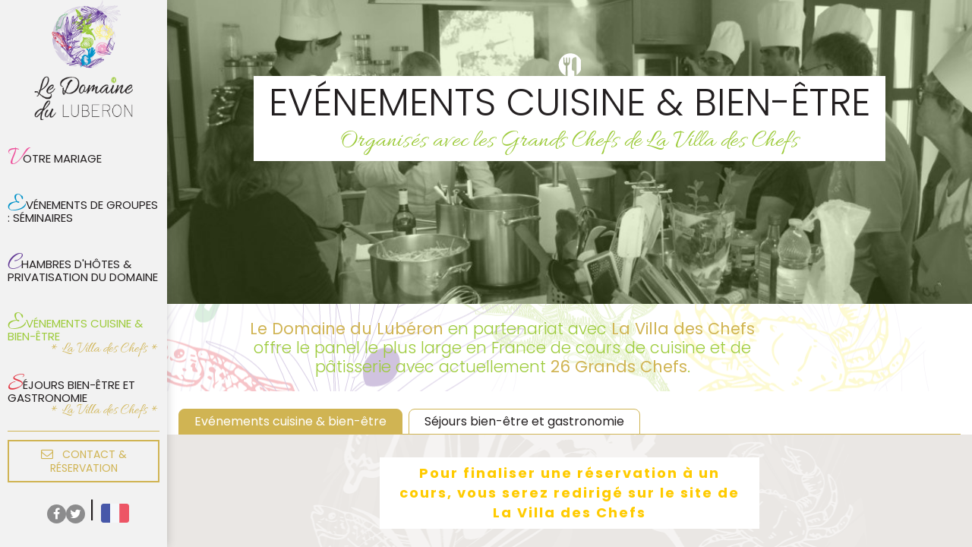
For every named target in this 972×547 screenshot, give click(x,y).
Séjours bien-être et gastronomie (71, 387)
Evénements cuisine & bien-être (75, 326)
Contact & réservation (84, 461)
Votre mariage (55, 158)
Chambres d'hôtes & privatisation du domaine (83, 266)
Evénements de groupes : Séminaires (83, 207)
